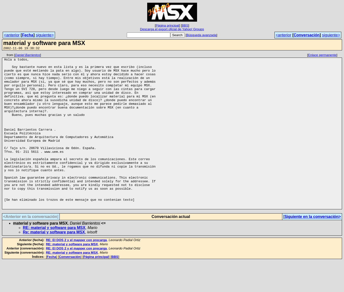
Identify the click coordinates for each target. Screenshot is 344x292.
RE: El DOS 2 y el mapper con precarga (76, 271)
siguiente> (45, 35)
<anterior (12, 35)
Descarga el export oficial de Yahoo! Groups (172, 29)
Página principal (167, 25)
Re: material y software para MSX (54, 263)
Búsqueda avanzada (201, 35)
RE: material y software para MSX (54, 259)
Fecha (27, 35)
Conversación (307, 35)
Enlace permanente (322, 56)
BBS (185, 25)
